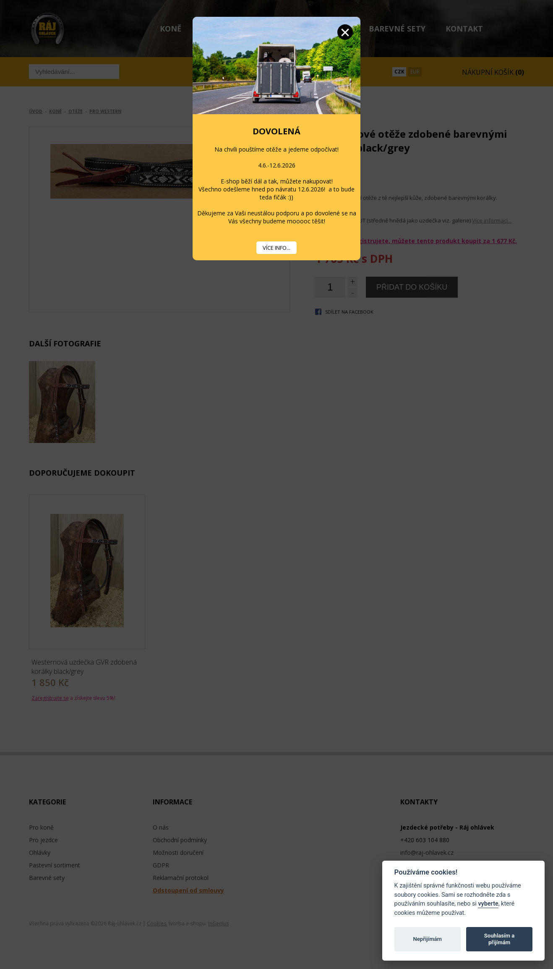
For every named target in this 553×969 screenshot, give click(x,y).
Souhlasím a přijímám (499, 938)
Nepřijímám (427, 939)
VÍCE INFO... (276, 247)
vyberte (488, 903)
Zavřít (345, 32)
